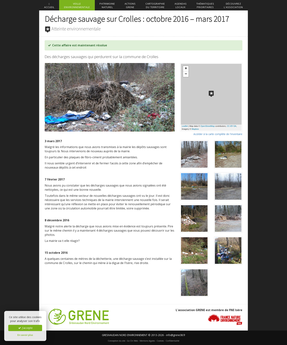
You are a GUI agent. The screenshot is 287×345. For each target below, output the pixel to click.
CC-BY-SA (231, 126)
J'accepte (25, 328)
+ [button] (186, 68)
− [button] (186, 74)
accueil (49, 6)
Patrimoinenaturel (107, 5)
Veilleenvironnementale (77, 5)
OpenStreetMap (207, 126)
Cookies (160, 340)
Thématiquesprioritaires (205, 5)
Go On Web (132, 340)
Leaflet (185, 126)
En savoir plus (25, 335)
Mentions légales (147, 340)
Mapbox (195, 129)
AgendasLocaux (181, 5)
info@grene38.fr (175, 335)
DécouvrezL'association (233, 5)
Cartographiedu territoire (155, 5)
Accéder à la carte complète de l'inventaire (217, 134)
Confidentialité (172, 340)
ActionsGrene (130, 5)
